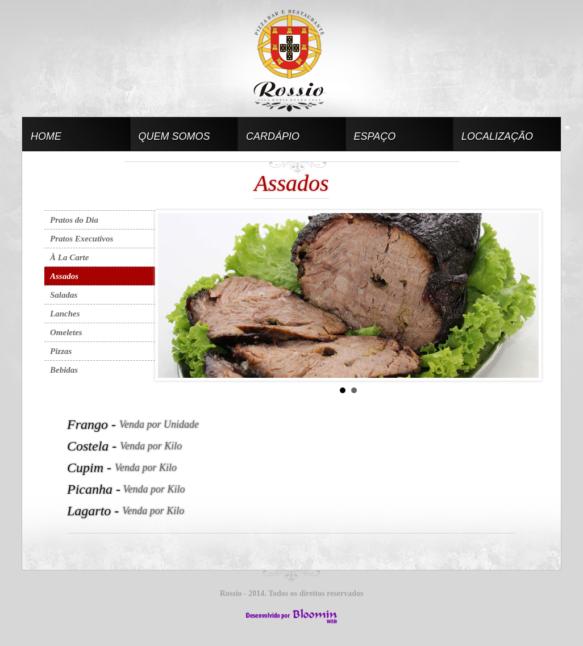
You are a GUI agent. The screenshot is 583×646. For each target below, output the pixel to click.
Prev (173, 295)
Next (524, 295)
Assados (64, 276)
